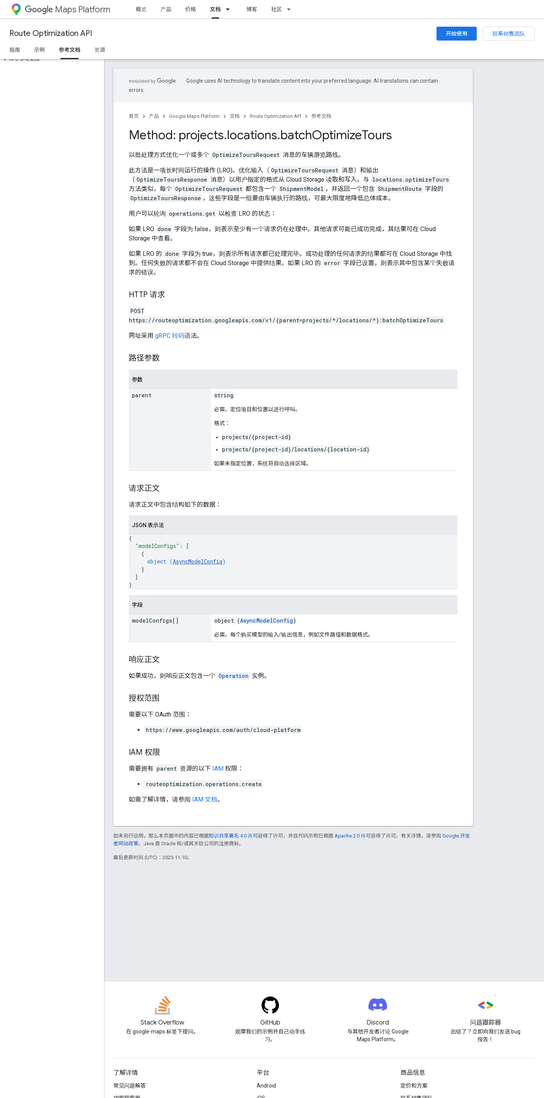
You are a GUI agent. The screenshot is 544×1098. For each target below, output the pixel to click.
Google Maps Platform (194, 116)
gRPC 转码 (169, 335)
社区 (276, 9)
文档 (235, 116)
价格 (190, 9)
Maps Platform (67, 9)
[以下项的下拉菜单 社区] (291, 9)
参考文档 (321, 116)
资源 (99, 49)
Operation (233, 675)
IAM (217, 768)
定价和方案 (414, 1086)
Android (266, 1086)
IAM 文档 (204, 799)
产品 (165, 9)
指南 (14, 49)
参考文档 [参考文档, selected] (69, 49)
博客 (251, 9)
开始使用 (456, 33)
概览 (141, 9)
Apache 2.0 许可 (352, 836)
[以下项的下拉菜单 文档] (230, 9)
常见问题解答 (129, 1086)
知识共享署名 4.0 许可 (233, 836)
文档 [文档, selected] (215, 9)
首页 (134, 116)
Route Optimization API (50, 33)
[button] (50, 59)
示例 (39, 49)
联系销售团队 (509, 33)
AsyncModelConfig (197, 561)
